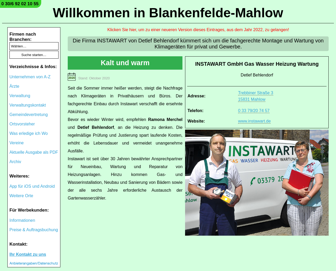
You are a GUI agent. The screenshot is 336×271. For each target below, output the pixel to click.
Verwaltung (19, 95)
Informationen (22, 220)
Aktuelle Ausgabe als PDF (33, 152)
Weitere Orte (21, 195)
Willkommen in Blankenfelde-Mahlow (168, 12)
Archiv (15, 161)
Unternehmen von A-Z (30, 77)
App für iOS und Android (32, 186)
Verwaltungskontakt (27, 105)
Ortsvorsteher (22, 124)
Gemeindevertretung (28, 114)
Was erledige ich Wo (28, 133)
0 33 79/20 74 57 (254, 110)
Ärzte (14, 86)
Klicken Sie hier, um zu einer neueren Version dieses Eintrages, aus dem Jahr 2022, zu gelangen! (198, 29)
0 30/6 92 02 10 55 (20, 3)
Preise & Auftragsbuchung (33, 230)
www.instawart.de (254, 121)
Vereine (16, 143)
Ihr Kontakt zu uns (27, 254)
